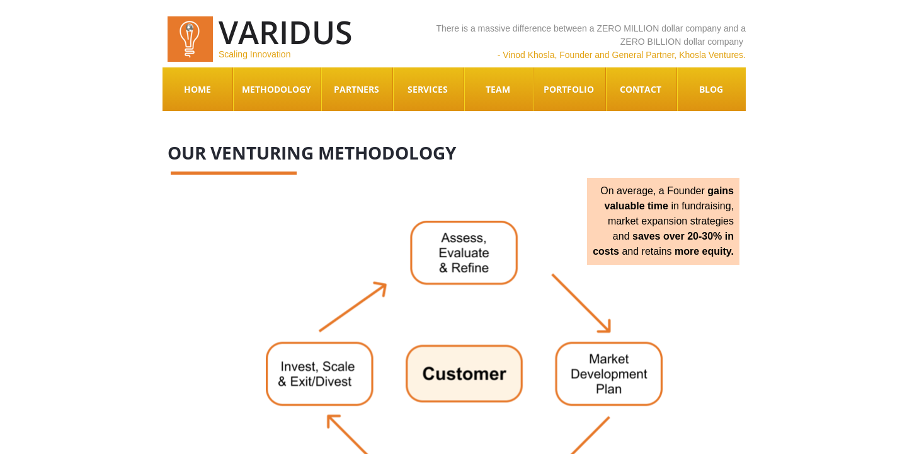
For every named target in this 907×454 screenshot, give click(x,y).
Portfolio (569, 89)
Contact (640, 89)
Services (428, 89)
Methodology (276, 89)
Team (498, 89)
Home (197, 89)
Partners (356, 89)
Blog (711, 89)
